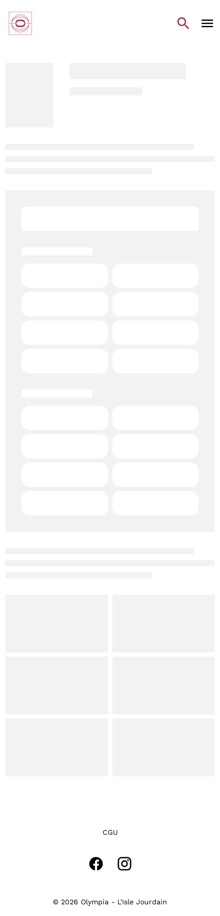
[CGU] (110, 832)
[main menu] (207, 23)
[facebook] (96, 864)
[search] (183, 23)
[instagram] (124, 864)
